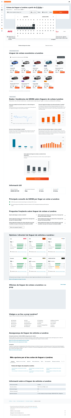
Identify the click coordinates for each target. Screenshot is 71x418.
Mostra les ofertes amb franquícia (15, 349)
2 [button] (33, 22)
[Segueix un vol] (1, 18)
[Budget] (63, 239)
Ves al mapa (63, 284)
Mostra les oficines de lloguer (22, 251)
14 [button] (28, 28)
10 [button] (17, 28)
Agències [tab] (28, 361)
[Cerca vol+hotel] (1, 12)
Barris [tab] (42, 361)
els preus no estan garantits (33, 407)
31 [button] (17, 36)
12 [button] (50, 25)
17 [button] (17, 30)
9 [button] (33, 25)
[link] (37, 178)
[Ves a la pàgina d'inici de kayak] (7, 1)
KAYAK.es (10, 401)
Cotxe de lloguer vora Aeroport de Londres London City (36, 371)
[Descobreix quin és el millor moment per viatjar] (1, 20)
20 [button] (25, 30)
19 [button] (50, 28)
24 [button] (17, 33)
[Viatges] (1, 25)
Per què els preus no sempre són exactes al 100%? (38, 415)
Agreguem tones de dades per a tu (38, 413)
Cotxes (14, 401)
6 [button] (25, 25)
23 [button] (33, 30)
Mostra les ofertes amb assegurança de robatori (18, 341)
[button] (2, 2)
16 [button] (33, 28)
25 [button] (20, 33)
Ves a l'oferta (17, 72)
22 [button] (31, 30)
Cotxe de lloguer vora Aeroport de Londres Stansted (53, 369)
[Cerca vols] (1, 5)
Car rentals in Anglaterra (29, 401)
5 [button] (50, 22)
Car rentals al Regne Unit (20, 401)
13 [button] (25, 28)
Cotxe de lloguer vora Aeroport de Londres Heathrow (19, 369)
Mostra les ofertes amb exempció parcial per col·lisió (19, 340)
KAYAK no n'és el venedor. (38, 411)
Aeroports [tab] (13, 361)
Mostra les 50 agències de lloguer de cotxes (17, 279)
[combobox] (9, 9)
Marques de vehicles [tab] (56, 361)
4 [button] (20, 25)
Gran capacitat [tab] (47, 361)
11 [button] (20, 28)
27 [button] (25, 33)
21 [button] (28, 30)
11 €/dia (39, 7)
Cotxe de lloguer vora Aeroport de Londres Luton (20, 370)
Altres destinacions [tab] (35, 361)
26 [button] (23, 33)
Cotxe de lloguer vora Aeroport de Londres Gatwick (36, 369)
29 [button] (31, 33)
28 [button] (28, 33)
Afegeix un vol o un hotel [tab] (20, 361)
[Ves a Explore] (1, 15)
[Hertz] (44, 258)
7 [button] (28, 25)
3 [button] (17, 25)
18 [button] (20, 30)
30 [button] (33, 33)
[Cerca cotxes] (1, 10)
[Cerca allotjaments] (1, 7)
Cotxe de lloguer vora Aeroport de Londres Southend (53, 371)
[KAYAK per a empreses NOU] (1, 22)
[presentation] (42, 7)
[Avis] (25, 239)
